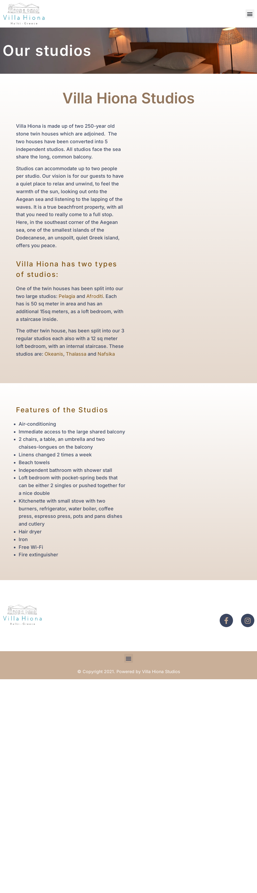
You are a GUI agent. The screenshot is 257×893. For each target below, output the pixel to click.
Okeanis (54, 354)
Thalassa (76, 354)
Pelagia (67, 296)
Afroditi (94, 296)
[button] (250, 13)
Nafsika (106, 354)
